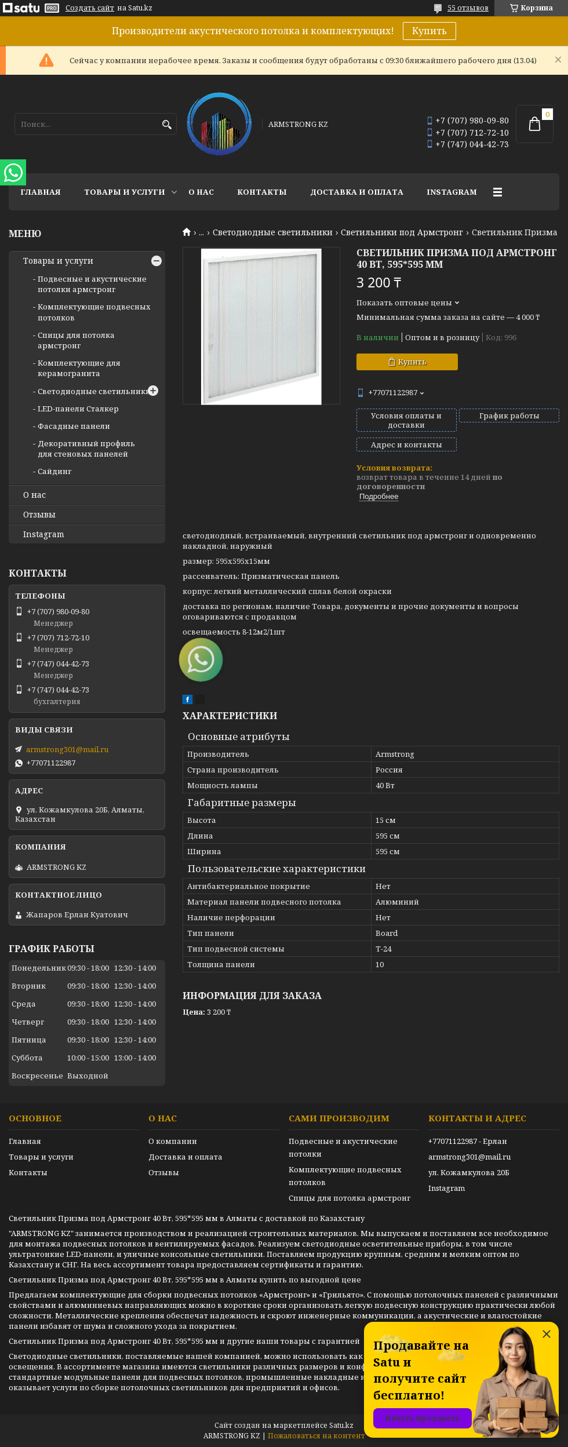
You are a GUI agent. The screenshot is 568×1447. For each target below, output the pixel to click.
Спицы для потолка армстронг (76, 340)
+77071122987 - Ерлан (467, 1141)
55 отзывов (468, 8)
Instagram (452, 192)
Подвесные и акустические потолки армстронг (92, 284)
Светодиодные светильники (273, 232)
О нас (201, 192)
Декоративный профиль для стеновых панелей (86, 448)
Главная (40, 192)
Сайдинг (54, 471)
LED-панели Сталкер (78, 408)
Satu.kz (341, 1425)
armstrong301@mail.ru (67, 749)
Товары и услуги (124, 192)
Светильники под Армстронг (402, 232)
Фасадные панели (74, 426)
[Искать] (166, 125)
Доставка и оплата (356, 192)
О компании (172, 1141)
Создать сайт (89, 8)
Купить (429, 30)
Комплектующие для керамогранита (79, 368)
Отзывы (39, 514)
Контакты (262, 192)
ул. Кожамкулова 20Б (468, 1172)
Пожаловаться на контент (316, 1436)
